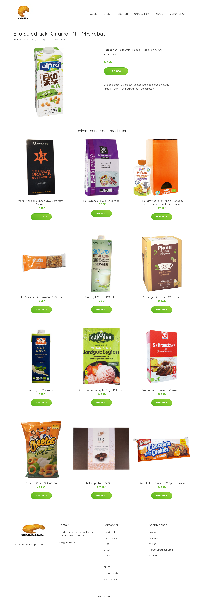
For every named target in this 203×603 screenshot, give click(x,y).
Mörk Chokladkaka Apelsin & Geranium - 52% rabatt (41, 203)
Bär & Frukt (110, 533)
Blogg (159, 14)
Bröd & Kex (141, 14)
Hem (16, 40)
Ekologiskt (136, 50)
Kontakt (153, 539)
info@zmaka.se (67, 543)
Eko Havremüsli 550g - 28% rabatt (101, 202)
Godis (93, 14)
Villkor (152, 544)
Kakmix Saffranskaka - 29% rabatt (162, 391)
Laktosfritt (124, 50)
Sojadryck (156, 50)
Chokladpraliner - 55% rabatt (101, 484)
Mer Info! (115, 72)
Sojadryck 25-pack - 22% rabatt (162, 298)
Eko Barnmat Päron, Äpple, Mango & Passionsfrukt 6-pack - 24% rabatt (162, 203)
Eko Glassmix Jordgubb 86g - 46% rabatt (101, 391)
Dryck (107, 14)
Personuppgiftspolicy (161, 550)
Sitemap (153, 556)
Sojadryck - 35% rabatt (41, 391)
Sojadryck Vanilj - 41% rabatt (101, 298)
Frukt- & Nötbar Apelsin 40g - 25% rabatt (41, 298)
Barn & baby (111, 539)
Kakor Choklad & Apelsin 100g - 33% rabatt (162, 484)
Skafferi (123, 14)
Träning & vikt (111, 574)
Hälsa (107, 562)
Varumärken (178, 14)
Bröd (106, 544)
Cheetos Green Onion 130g (41, 484)
